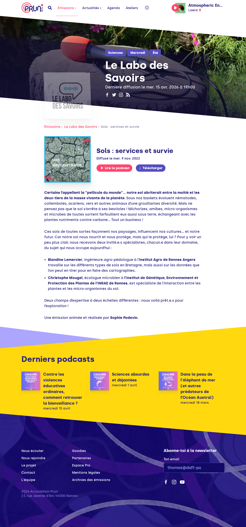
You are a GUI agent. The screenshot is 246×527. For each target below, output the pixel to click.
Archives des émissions (91, 480)
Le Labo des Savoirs (80, 127)
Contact (28, 473)
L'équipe (28, 480)
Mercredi (137, 53)
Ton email (171, 459)
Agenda (113, 8)
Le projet (28, 465)
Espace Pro (81, 465)
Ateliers (132, 8)
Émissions (67, 8)
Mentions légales (86, 473)
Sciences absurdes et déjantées (130, 377)
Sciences (115, 53)
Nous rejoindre (33, 458)
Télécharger (151, 168)
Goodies (79, 451)
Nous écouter (32, 451)
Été (155, 53)
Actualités (91, 8)
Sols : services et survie (120, 127)
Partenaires (81, 458)
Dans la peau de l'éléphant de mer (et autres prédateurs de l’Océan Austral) (198, 386)
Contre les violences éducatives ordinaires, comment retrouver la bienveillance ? (62, 389)
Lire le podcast (115, 168)
